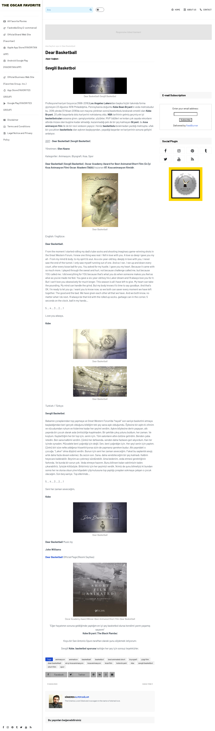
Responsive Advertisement (128, 32)
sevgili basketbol (145, 663)
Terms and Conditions (16, 126)
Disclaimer (10, 119)
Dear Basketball (54, 557)
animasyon (60, 659)
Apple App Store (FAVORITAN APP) (20, 50)
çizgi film (145, 659)
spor (58, 46)
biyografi (133, 659)
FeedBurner (192, 125)
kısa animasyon (94, 663)
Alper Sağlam (52, 58)
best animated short (116, 659)
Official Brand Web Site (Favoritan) (17, 37)
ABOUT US (189, 9)
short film (52, 667)
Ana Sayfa (49, 46)
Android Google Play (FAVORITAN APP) (15, 63)
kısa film (108, 663)
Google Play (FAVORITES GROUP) (17, 106)
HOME (175, 9)
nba (132, 663)
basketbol (99, 659)
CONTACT (206, 9)
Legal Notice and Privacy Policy (17, 136)
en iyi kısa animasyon (74, 663)
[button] (100, 10)
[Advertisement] (186, 66)
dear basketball (54, 663)
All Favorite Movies (15, 21)
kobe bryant (121, 663)
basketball (86, 659)
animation (73, 659)
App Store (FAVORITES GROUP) (16, 93)
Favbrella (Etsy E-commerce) (20, 27)
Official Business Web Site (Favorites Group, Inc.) (18, 80)
